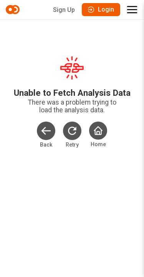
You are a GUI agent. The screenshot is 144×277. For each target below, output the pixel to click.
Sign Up (64, 9)
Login (101, 9)
